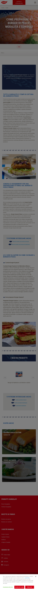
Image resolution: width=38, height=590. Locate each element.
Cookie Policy (27, 577)
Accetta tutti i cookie (19, 587)
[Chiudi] (35, 576)
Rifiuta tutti (29, 587)
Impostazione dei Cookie (8, 587)
